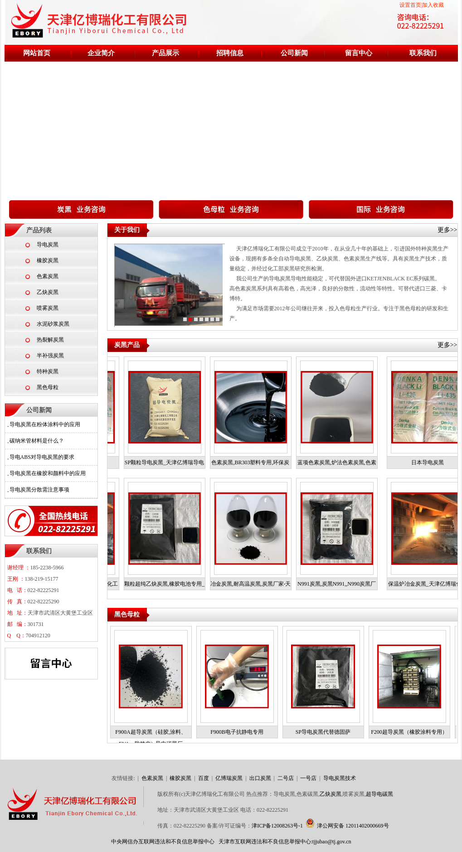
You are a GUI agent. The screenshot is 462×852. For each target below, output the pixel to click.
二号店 (286, 778)
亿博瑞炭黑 (229, 778)
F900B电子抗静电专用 (239, 732)
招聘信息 (229, 53)
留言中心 (358, 53)
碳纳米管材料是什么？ (37, 441)
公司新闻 (294, 53)
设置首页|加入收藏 (421, 5)
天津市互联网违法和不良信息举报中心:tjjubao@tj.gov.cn (285, 841)
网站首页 (36, 53)
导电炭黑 (47, 244)
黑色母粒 (47, 387)
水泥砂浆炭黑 (53, 324)
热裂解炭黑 (50, 340)
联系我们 (423, 53)
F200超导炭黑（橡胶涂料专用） (411, 732)
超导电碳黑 (379, 794)
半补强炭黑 (50, 355)
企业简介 (101, 53)
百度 (204, 778)
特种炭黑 (47, 371)
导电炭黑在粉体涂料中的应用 (45, 424)
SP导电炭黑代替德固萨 (325, 732)
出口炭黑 (260, 778)
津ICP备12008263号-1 (277, 826)
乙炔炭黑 (47, 292)
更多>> (447, 229)
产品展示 (165, 53)
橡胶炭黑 (47, 260)
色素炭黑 (47, 276)
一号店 (309, 778)
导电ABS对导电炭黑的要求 (42, 457)
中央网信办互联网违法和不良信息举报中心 (162, 841)
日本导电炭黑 (427, 462)
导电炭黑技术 (339, 778)
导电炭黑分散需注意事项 (39, 489)
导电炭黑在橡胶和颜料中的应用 (48, 473)
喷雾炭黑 (47, 308)
